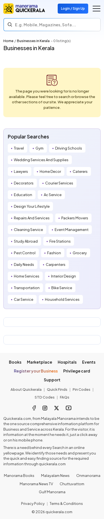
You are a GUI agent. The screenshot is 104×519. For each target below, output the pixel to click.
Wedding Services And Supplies (41, 160)
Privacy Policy (33, 503)
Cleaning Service (28, 229)
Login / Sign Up (73, 8)
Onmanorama (88, 475)
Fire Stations (60, 241)
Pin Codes (81, 389)
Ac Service (53, 194)
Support (52, 379)
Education (23, 194)
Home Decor (50, 171)
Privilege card (76, 370)
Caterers (80, 171)
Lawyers (21, 171)
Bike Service (61, 288)
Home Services (26, 276)
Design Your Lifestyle (32, 206)
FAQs (64, 397)
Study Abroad (26, 241)
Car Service (23, 299)
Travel (19, 148)
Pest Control (24, 253)
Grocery (80, 253)
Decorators (24, 183)
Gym (39, 148)
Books (15, 361)
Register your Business (36, 370)
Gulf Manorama (52, 492)
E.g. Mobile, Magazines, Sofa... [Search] (45, 24)
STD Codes (45, 397)
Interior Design (63, 276)
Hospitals (67, 361)
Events (88, 361)
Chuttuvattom (72, 484)
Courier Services (59, 183)
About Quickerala (26, 389)
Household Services (62, 299)
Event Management (71, 229)
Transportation (27, 288)
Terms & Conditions (66, 503)
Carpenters (55, 264)
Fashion (54, 253)
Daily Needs (24, 264)
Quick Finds (57, 389)
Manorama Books (19, 475)
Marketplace (39, 361)
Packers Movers (74, 218)
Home (8, 41)
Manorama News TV (36, 484)
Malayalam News (55, 475)
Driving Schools (68, 148)
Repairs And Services (32, 218)
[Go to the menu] (96, 8)
